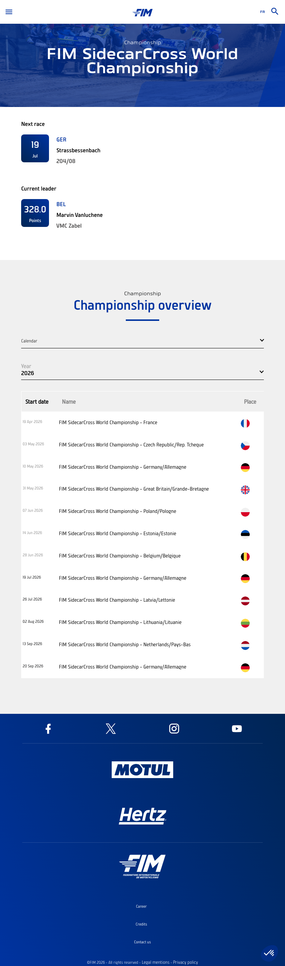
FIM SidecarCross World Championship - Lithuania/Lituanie (120, 622)
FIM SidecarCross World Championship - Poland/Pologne (117, 511)
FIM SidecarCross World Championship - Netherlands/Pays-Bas (125, 644)
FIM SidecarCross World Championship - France (108, 422)
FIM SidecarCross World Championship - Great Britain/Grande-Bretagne (134, 488)
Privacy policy (185, 962)
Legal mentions (156, 962)
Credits (141, 924)
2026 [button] (27, 373)
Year (26, 366)
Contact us (142, 941)
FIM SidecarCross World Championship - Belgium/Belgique (120, 555)
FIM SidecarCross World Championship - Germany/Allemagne (122, 467)
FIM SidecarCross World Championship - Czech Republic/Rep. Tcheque (131, 444)
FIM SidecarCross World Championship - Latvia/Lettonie (117, 599)
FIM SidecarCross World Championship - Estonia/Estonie (117, 533)
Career (141, 906)
